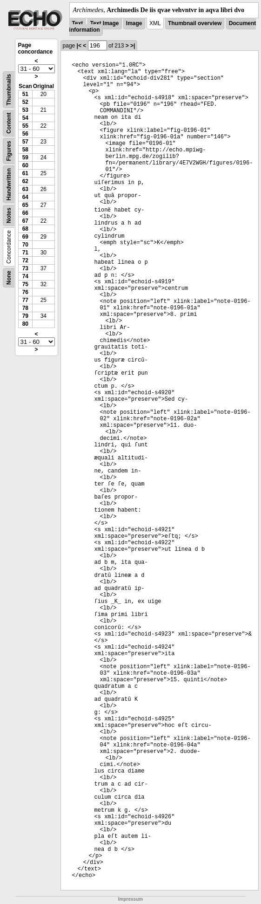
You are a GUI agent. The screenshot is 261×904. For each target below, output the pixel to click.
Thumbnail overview (194, 23)
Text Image (104, 23)
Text (77, 23)
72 (25, 260)
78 (25, 308)
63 (25, 189)
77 (25, 300)
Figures (9, 151)
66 (25, 213)
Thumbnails (9, 89)
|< (79, 45)
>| (132, 45)
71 (25, 252)
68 (25, 229)
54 (25, 118)
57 (25, 141)
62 (25, 181)
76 (25, 292)
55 (25, 126)
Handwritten (9, 184)
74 (25, 276)
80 (25, 324)
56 (25, 133)
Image (134, 23)
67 (25, 221)
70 (25, 244)
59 (25, 157)
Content (9, 123)
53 (25, 110)
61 (25, 173)
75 (25, 284)
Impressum (130, 899)
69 (25, 236)
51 (25, 94)
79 (25, 316)
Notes (9, 215)
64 (25, 197)
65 (25, 205)
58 (25, 149)
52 (25, 102)
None (9, 278)
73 (25, 268)
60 (25, 165)
